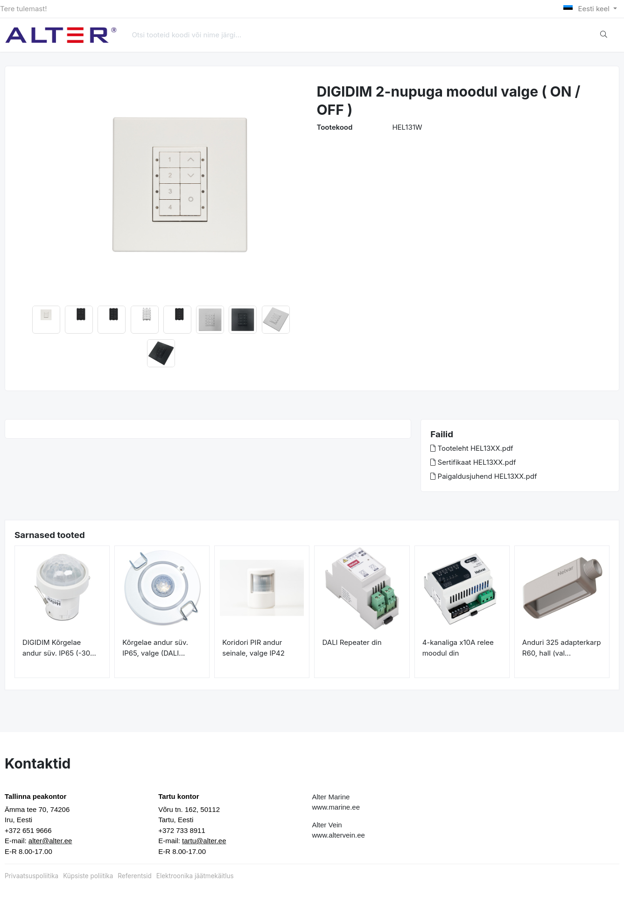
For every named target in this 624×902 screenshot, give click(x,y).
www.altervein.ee (338, 835)
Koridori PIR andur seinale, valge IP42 (253, 647)
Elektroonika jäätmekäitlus (195, 876)
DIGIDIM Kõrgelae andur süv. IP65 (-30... (59, 647)
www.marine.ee (336, 807)
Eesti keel (587, 8)
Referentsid (134, 876)
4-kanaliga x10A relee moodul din (458, 647)
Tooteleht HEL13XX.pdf (471, 448)
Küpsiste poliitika (88, 876)
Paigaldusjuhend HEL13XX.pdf (483, 476)
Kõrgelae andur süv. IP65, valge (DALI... (155, 647)
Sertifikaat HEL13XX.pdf (473, 462)
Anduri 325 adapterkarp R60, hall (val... (561, 647)
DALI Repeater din (351, 642)
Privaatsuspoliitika (31, 876)
